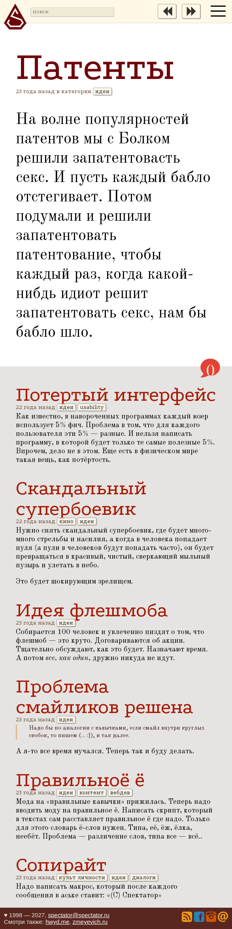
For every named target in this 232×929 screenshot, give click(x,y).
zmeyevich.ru (90, 921)
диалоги (144, 877)
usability (92, 407)
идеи (102, 91)
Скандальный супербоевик (81, 498)
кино (66, 521)
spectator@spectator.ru (78, 915)
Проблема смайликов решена (104, 696)
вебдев (120, 792)
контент (91, 792)
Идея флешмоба (92, 610)
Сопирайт (61, 864)
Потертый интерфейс (116, 394)
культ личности (82, 877)
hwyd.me (57, 921)
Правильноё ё (80, 779)
